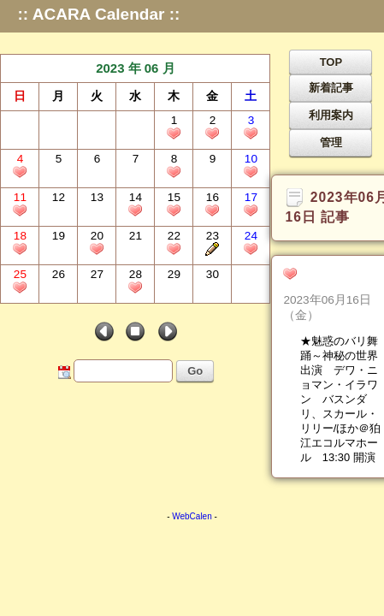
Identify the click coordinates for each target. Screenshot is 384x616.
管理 (331, 142)
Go (195, 370)
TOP (331, 62)
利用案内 (331, 115)
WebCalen (192, 516)
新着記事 (331, 87)
